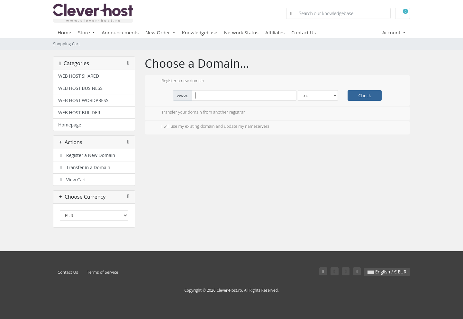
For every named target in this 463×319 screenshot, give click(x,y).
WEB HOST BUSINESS (80, 88)
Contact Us (303, 32)
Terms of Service (102, 272)
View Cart (72, 180)
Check (364, 95)
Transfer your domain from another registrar (198, 112)
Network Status (241, 32)
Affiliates (275, 32)
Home (64, 32)
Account (392, 32)
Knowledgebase (199, 32)
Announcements (120, 32)
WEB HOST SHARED (78, 76)
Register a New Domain (86, 155)
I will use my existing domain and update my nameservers (210, 126)
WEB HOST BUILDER (79, 112)
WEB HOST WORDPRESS (83, 100)
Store (84, 32)
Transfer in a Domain (84, 167)
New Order (158, 32)
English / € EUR (387, 272)
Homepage (69, 125)
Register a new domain (177, 81)
